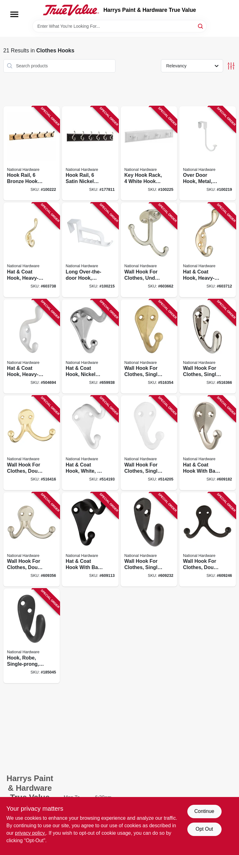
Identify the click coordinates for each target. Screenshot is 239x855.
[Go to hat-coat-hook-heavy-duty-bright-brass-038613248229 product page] (207, 250)
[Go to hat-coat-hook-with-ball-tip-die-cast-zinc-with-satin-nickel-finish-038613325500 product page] (207, 443)
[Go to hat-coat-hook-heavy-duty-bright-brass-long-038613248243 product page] (31, 250)
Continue (204, 811)
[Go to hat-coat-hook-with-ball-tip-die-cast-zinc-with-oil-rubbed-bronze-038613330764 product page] (90, 539)
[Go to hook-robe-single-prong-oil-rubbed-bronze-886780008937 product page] (31, 636)
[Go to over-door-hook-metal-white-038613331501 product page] (207, 153)
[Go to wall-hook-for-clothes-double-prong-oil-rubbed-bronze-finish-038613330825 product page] (207, 539)
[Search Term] (119, 26)
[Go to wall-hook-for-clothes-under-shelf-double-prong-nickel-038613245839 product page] (149, 250)
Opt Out (204, 829)
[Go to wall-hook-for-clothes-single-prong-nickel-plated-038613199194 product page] (207, 346)
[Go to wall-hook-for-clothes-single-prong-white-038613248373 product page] (149, 443)
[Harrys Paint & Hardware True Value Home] (71, 10)
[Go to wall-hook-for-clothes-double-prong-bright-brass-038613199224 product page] (31, 443)
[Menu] (14, 14)
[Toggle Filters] (231, 66)
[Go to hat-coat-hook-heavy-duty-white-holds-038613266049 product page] (31, 346)
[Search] (200, 26)
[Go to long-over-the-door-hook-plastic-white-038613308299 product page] (90, 250)
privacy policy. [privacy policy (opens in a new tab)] (30, 833)
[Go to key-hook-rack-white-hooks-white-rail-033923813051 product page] (149, 153)
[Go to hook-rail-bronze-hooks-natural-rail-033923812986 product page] (31, 153)
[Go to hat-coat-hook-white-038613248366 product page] (90, 443)
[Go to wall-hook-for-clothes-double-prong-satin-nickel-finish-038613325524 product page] (31, 539)
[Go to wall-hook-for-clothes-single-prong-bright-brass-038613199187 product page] (149, 346)
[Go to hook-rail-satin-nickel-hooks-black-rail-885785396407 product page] (90, 153)
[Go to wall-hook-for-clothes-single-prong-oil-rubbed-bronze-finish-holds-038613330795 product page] (149, 539)
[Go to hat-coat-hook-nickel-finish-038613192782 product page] (90, 346)
